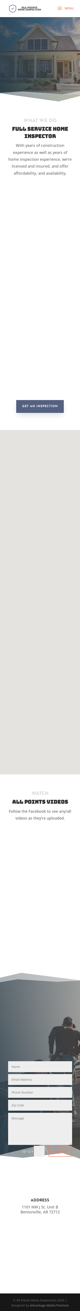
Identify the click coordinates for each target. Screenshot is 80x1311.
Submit (60, 1151)
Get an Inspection (40, 406)
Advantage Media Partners (49, 1305)
